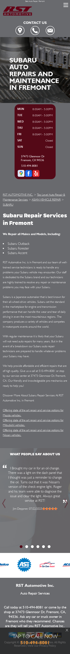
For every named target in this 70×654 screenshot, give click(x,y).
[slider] (49, 508)
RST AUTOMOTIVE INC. (18, 194)
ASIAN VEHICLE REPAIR (46, 199)
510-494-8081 (29, 165)
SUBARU (8, 204)
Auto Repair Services (35, 593)
